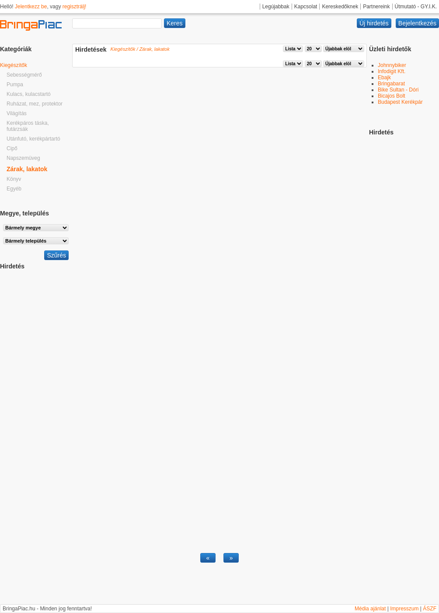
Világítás (17, 113)
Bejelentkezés (417, 23)
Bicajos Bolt (391, 96)
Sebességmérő (24, 75)
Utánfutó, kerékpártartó (33, 139)
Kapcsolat (305, 7)
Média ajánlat (370, 609)
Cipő (12, 148)
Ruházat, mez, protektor (35, 104)
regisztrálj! (75, 7)
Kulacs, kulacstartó (29, 94)
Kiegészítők (13, 65)
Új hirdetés (374, 23)
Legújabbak (275, 7)
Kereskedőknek (340, 7)
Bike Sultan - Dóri (398, 90)
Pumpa (15, 84)
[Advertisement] (35, 401)
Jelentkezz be (31, 7)
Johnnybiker (392, 65)
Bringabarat (391, 84)
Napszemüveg (23, 158)
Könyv (14, 179)
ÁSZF (429, 609)
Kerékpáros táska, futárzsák (28, 126)
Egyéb (14, 189)
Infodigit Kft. (391, 71)
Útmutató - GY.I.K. (416, 7)
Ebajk (384, 77)
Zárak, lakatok (27, 169)
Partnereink (376, 7)
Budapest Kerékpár (400, 102)
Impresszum (404, 609)
